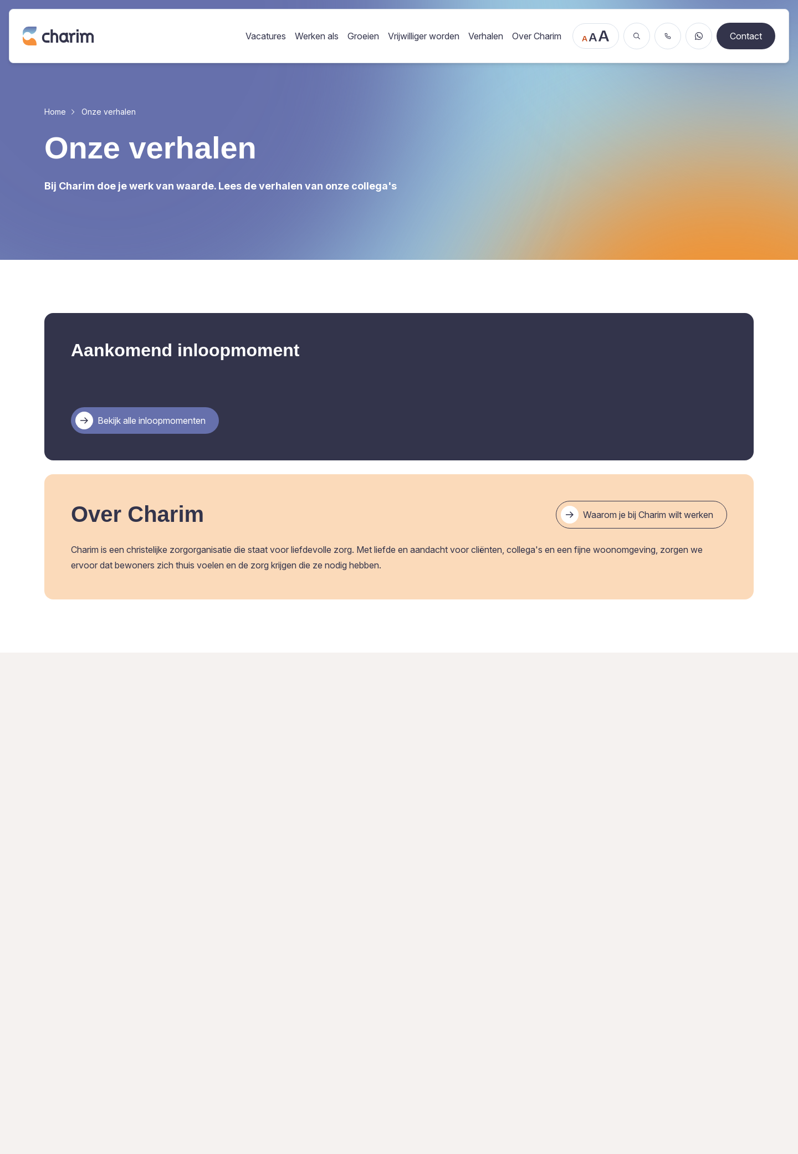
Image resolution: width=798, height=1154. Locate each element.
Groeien (363, 36)
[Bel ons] (667, 36)
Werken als (317, 36)
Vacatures (265, 36)
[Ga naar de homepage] (128, 36)
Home (55, 111)
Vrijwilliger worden (423, 36)
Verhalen (485, 36)
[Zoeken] (636, 36)
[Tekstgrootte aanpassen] (595, 36)
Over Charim (536, 36)
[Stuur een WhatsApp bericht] (699, 36)
